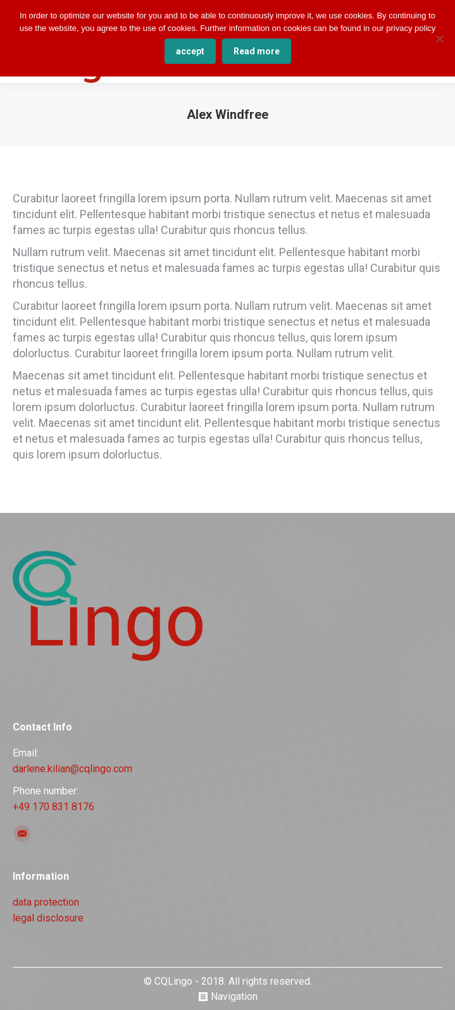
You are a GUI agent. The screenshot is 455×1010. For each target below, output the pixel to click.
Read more (257, 51)
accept (190, 51)
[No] (439, 38)
